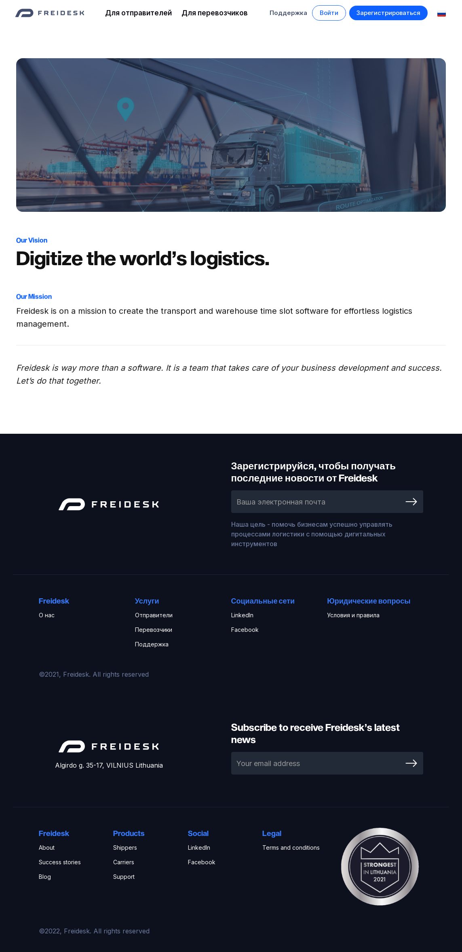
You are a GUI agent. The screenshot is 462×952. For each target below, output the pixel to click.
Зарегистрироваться (388, 13)
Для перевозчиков (214, 13)
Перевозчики (153, 629)
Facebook (245, 629)
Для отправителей (138, 13)
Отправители (154, 615)
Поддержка (288, 13)
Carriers (123, 862)
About (47, 847)
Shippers (125, 847)
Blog (45, 876)
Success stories (60, 862)
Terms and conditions (291, 847)
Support (124, 876)
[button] (329, 13)
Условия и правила (353, 615)
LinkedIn (242, 615)
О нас (47, 615)
